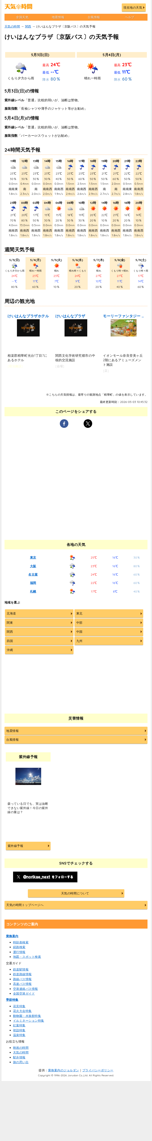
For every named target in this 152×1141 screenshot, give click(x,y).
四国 (10, 641)
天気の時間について (75, 893)
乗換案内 (12, 936)
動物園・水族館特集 (27, 1016)
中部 (79, 623)
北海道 (11, 613)
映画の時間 (21, 1048)
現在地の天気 (132, 7)
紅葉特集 (19, 1025)
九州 (79, 641)
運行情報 (19, 952)
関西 (28, 26)
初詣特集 (19, 1030)
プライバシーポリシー (97, 1070)
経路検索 (19, 947)
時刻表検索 (21, 942)
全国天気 (22, 17)
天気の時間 (12, 26)
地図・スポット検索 (27, 957)
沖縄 (10, 650)
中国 (79, 632)
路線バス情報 (22, 979)
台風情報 (94, 17)
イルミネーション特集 (28, 1021)
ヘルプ (129, 17)
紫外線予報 (15, 846)
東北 (79, 613)
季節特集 (12, 1000)
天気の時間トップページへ (25, 905)
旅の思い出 (21, 1062)
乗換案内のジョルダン (63, 1070)
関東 (10, 623)
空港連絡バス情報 (25, 989)
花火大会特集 (22, 1011)
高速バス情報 (22, 984)
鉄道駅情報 (21, 969)
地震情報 (58, 17)
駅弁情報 (19, 1057)
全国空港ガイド (24, 993)
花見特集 (19, 1006)
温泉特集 (19, 1035)
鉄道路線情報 (22, 974)
